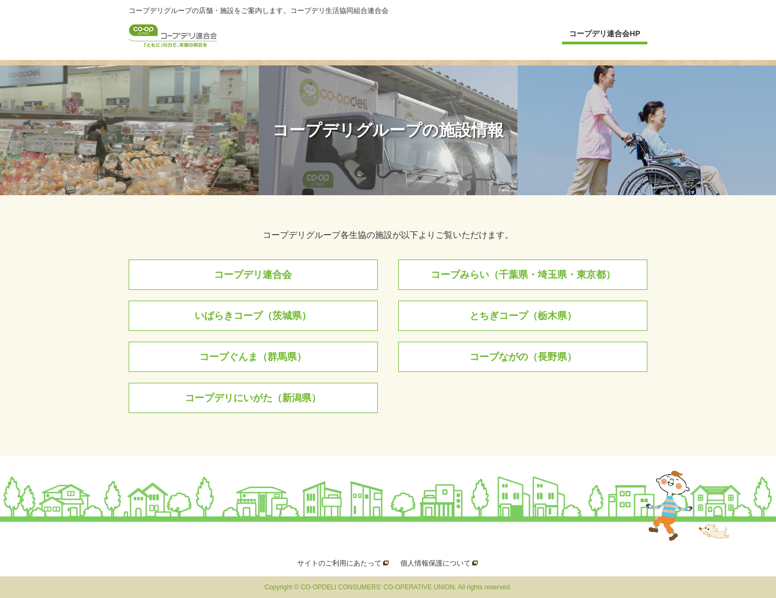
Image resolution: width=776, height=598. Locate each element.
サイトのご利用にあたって (339, 563)
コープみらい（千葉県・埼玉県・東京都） (523, 274)
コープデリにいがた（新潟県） (253, 398)
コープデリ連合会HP (604, 33)
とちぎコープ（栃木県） (523, 315)
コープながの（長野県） (523, 356)
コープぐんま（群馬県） (252, 356)
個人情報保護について (435, 563)
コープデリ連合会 (253, 274)
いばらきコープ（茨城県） (253, 315)
